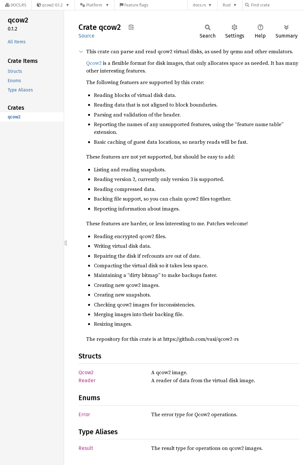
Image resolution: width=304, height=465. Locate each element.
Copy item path (131, 27)
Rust (227, 5)
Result (85, 448)
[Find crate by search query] (277, 5)
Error (84, 414)
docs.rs (199, 5)
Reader (86, 380)
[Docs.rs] (15, 5)
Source (86, 36)
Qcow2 (94, 62)
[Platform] (94, 5)
